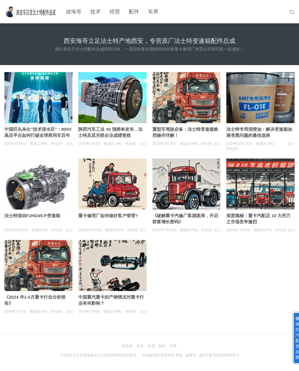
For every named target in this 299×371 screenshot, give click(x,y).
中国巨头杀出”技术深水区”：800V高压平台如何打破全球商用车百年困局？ (38, 135)
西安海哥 (168, 355)
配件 (134, 12)
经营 (114, 12)
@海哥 (73, 12)
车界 (153, 12)
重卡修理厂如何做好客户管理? (108, 215)
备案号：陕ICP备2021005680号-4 (211, 355)
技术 (95, 12)
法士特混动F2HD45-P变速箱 (32, 215)
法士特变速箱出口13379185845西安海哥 (104, 355)
